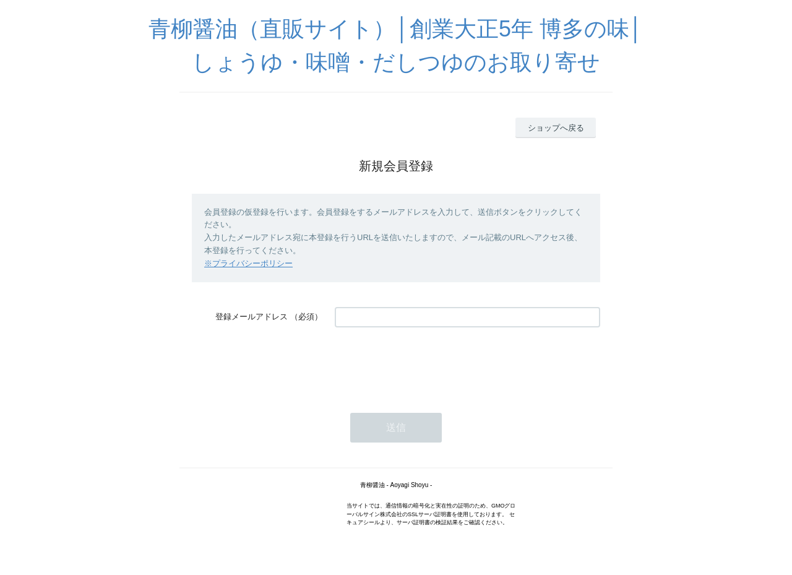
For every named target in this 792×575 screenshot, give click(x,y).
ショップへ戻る (556, 127)
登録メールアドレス (251, 316)
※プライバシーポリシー (248, 263)
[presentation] (429, 364)
